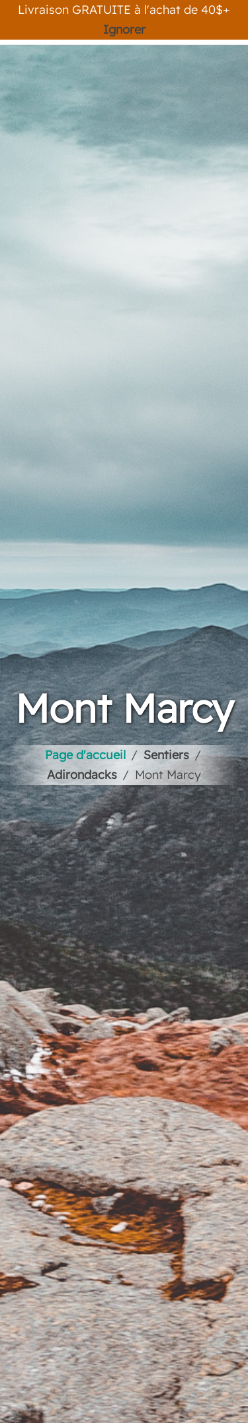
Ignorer (124, 29)
